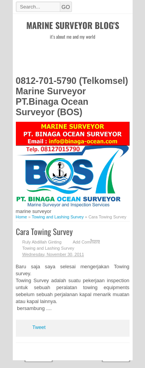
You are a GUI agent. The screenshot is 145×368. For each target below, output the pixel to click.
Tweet (39, 327)
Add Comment (86, 242)
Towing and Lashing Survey (48, 248)
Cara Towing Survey (44, 231)
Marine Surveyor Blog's (72, 25)
